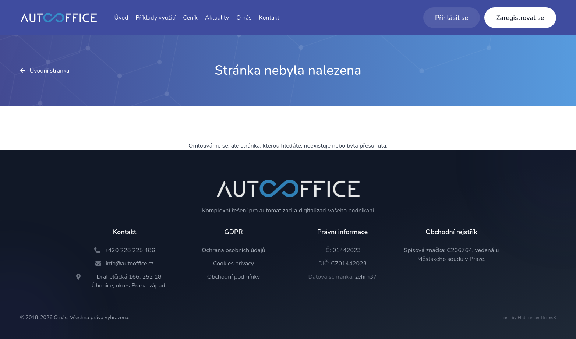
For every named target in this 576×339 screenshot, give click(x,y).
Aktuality (217, 18)
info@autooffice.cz (130, 263)
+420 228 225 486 (130, 250)
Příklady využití (156, 18)
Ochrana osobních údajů (233, 250)
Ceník (190, 18)
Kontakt (269, 18)
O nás (244, 18)
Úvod (121, 18)
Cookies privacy (233, 263)
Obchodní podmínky (233, 277)
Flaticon (525, 318)
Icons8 (549, 318)
